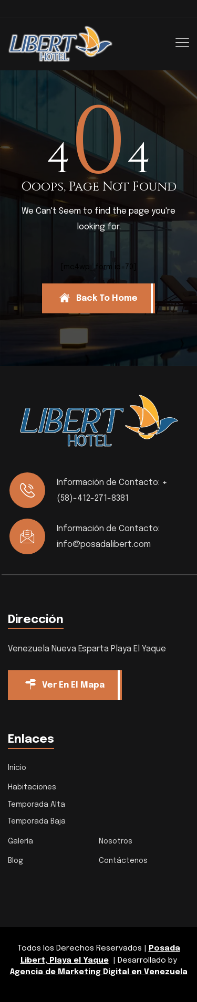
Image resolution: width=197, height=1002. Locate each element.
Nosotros (115, 841)
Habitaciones (32, 787)
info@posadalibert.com (104, 544)
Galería (20, 841)
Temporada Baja (37, 821)
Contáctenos (123, 860)
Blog (15, 860)
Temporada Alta (36, 804)
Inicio (17, 768)
